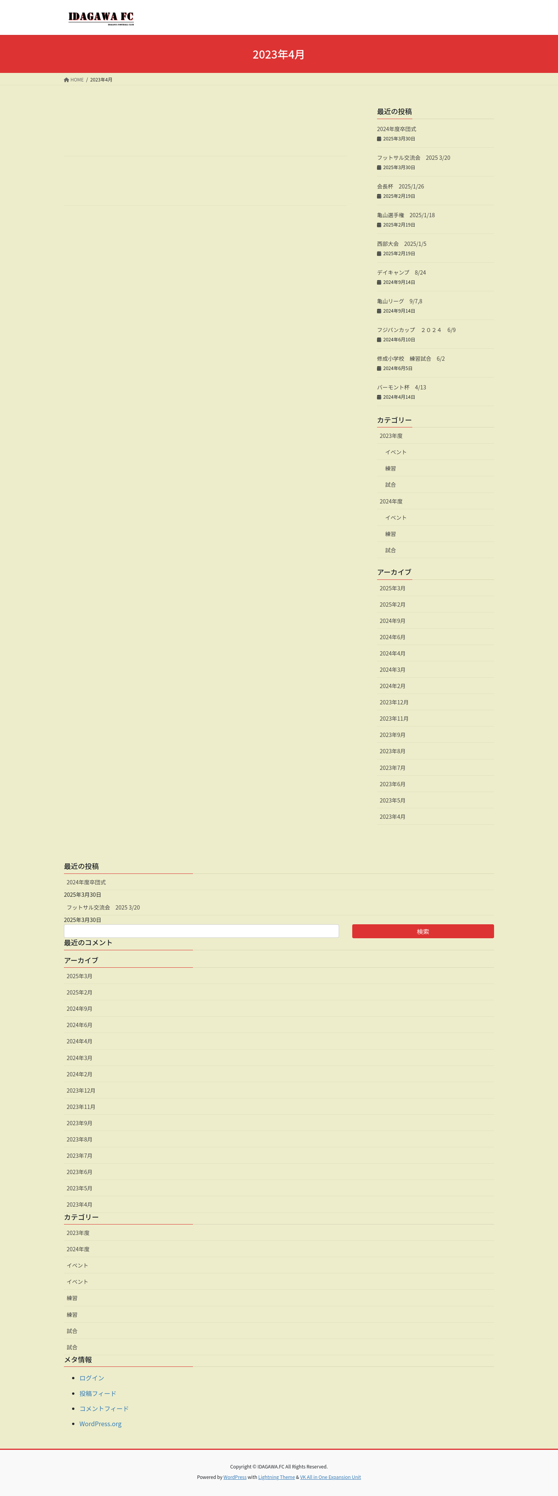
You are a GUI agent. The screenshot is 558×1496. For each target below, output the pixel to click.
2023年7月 (393, 767)
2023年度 (391, 435)
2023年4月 (393, 816)
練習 (390, 468)
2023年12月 (394, 702)
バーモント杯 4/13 (401, 387)
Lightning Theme (276, 1477)
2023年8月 (393, 751)
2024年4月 (393, 653)
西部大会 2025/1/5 (402, 243)
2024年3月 (393, 669)
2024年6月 (393, 637)
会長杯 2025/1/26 (400, 186)
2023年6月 (393, 784)
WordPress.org (100, 1423)
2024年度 (391, 501)
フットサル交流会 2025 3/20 (413, 157)
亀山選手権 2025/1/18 (406, 215)
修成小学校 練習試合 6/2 (411, 358)
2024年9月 (393, 620)
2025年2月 (393, 604)
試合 (390, 484)
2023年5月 (393, 800)
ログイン (91, 1377)
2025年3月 (393, 588)
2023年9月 (393, 734)
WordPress (235, 1477)
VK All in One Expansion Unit (330, 1477)
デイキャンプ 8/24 (401, 272)
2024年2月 (393, 686)
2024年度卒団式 (396, 129)
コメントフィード (104, 1408)
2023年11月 (394, 718)
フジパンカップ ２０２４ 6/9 (416, 330)
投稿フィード (98, 1393)
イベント (396, 452)
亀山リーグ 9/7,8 (399, 301)
